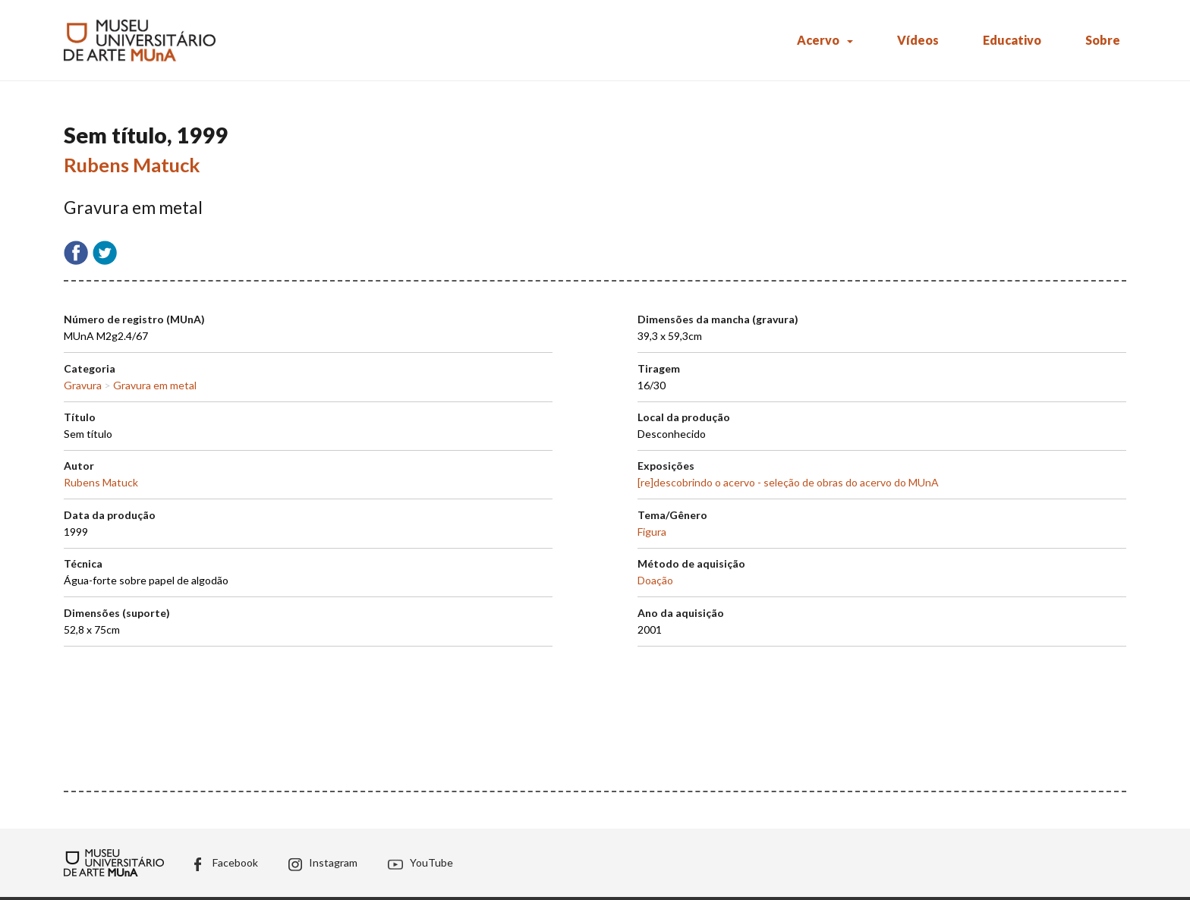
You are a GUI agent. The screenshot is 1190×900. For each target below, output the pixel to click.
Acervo (818, 40)
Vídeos (918, 40)
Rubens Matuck (132, 164)
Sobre (1102, 40)
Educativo (1012, 40)
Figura (652, 531)
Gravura (83, 385)
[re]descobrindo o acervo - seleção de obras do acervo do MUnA (788, 482)
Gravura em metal (155, 385)
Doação (655, 580)
